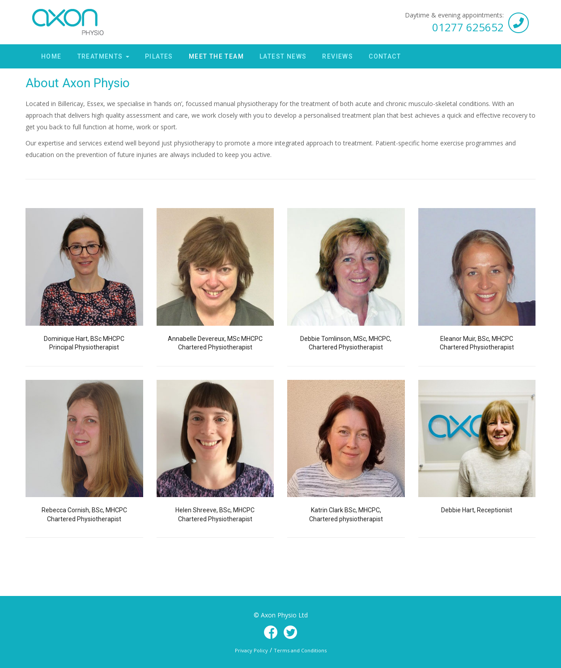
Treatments (103, 56)
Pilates (159, 56)
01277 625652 (468, 27)
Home (51, 56)
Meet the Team (216, 56)
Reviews (337, 56)
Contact (385, 56)
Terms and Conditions (300, 650)
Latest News (282, 56)
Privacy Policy (251, 650)
